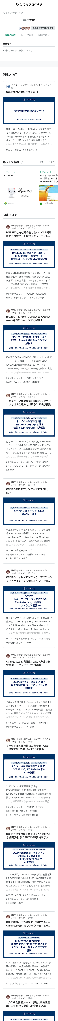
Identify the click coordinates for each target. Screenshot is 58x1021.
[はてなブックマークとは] (22, 162)
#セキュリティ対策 (31, 466)
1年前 (30, 742)
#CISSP (36, 382)
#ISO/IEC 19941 (30, 815)
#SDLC (30, 642)
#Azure (17, 382)
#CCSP (9, 150)
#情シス (24, 811)
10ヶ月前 (31, 228)
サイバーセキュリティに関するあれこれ (28, 85)
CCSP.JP (8, 175)
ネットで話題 (27, 35)
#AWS (9, 382)
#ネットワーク (37, 297)
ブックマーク (10, 171)
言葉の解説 (10, 35)
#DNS (9, 297)
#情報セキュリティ (15, 294)
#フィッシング (13, 466)
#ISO (29, 378)
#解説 (25, 558)
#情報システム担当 (36, 554)
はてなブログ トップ (13, 13)
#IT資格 (30, 727)
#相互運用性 (12, 811)
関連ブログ (44, 35)
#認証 (34, 723)
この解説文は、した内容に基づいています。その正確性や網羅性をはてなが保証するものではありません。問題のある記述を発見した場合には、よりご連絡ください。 (17, 51)
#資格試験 (11, 903)
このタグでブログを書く (43, 28)
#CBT (21, 903)
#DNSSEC (41, 294)
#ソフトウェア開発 (40, 638)
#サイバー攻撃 (34, 462)
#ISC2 (18, 150)
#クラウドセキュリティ (34, 895)
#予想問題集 (33, 899)
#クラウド (38, 378)
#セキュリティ (30, 150)
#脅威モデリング (23, 550)
